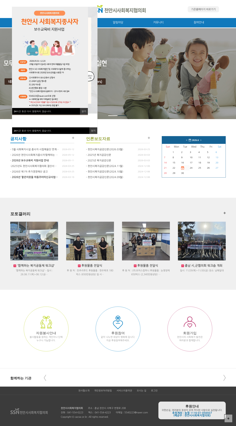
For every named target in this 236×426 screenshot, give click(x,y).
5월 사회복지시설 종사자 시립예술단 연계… (35, 149)
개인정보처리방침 (103, 390)
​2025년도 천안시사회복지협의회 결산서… (34, 166)
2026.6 (194, 140)
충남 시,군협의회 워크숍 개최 (203, 265)
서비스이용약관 (124, 390)
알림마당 (118, 22)
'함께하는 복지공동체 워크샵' (35, 265)
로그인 (154, 390)
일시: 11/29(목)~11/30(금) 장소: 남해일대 (202, 270)
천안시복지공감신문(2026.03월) (105, 149)
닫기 (93, 130)
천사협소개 (84, 390)
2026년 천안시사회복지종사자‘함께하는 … (35, 155)
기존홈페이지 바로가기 (203, 9)
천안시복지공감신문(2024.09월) (105, 177)
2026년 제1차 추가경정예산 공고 (30, 171)
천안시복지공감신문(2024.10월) (105, 171)
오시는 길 (141, 390)
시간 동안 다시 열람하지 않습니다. (33, 130)
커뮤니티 (158, 22)
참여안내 (199, 22)
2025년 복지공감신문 (99, 155)
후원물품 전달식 (91, 265)
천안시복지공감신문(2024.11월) (105, 166)
